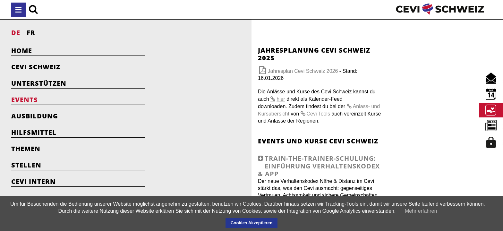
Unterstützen (38, 83)
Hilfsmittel (33, 132)
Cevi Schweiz (35, 67)
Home (21, 50)
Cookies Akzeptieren (252, 222)
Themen (25, 148)
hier (315, 77)
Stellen (26, 165)
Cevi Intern (33, 181)
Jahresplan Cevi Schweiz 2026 (219, 63)
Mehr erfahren (421, 211)
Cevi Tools (234, 92)
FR (31, 32)
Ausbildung (34, 116)
